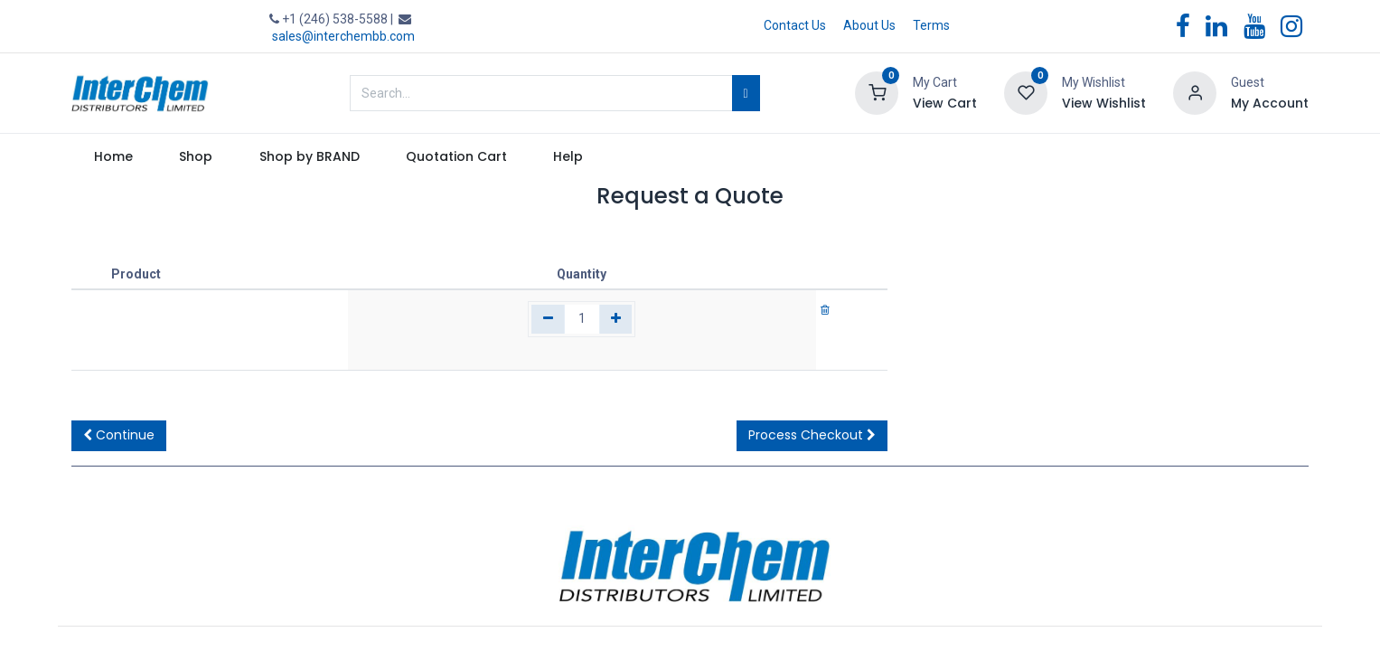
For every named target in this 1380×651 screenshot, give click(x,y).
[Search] (746, 93)
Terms (931, 25)
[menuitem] (113, 157)
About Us (869, 25)
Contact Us (795, 25)
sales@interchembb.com (343, 36)
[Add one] (616, 319)
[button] (118, 435)
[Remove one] (548, 319)
